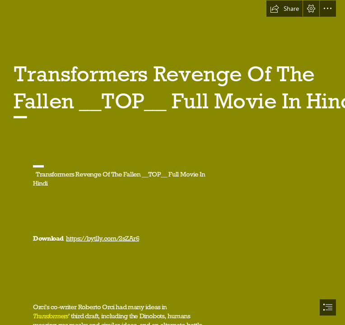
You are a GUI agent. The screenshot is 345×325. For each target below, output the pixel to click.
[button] (284, 8)
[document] (172, 162)
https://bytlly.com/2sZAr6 (102, 238)
